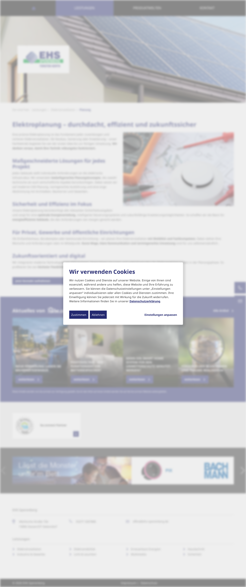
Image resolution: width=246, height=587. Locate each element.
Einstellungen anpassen (160, 315)
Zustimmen (78, 314)
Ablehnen (98, 314)
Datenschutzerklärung (144, 301)
